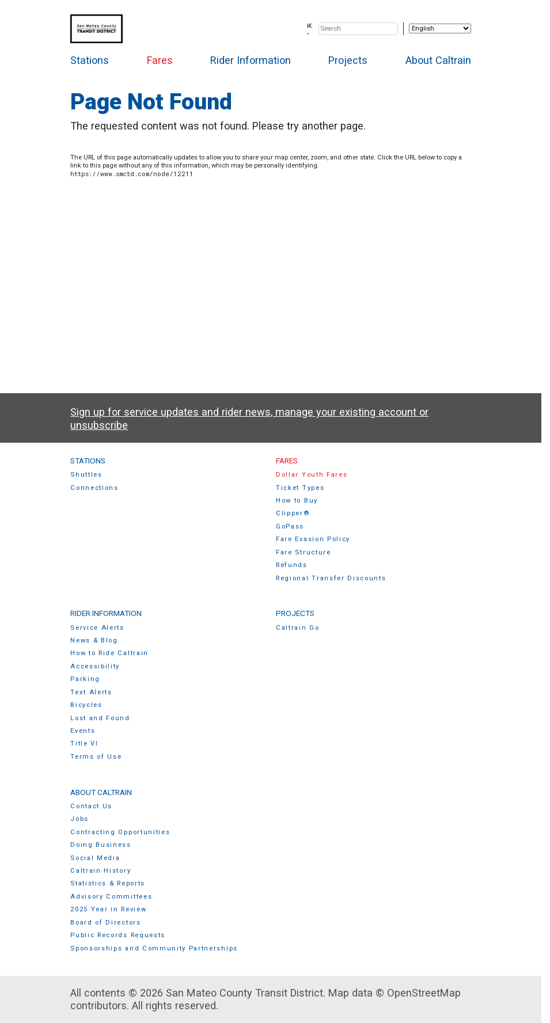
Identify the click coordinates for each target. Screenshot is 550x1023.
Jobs (79, 819)
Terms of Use (96, 756)
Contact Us (91, 806)
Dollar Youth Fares (311, 474)
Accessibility (95, 666)
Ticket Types (300, 488)
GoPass (290, 526)
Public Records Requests (117, 935)
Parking (85, 679)
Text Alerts (91, 692)
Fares (160, 60)
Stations (89, 60)
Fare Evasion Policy (313, 539)
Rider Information (250, 60)
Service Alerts (97, 628)
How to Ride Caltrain (109, 653)
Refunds (292, 565)
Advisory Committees (111, 896)
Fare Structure (303, 552)
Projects (347, 60)
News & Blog (94, 640)
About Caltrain (438, 60)
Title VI (84, 743)
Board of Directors (105, 922)
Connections (94, 488)
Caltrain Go (298, 628)
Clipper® (292, 513)
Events (82, 731)
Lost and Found (100, 718)
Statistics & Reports (107, 883)
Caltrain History (100, 870)
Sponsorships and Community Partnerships (154, 948)
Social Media (95, 858)
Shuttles (86, 474)
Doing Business (100, 845)
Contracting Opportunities (120, 832)
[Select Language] (440, 28)
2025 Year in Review (108, 909)
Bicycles (86, 705)
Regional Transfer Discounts (331, 578)
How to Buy (297, 500)
